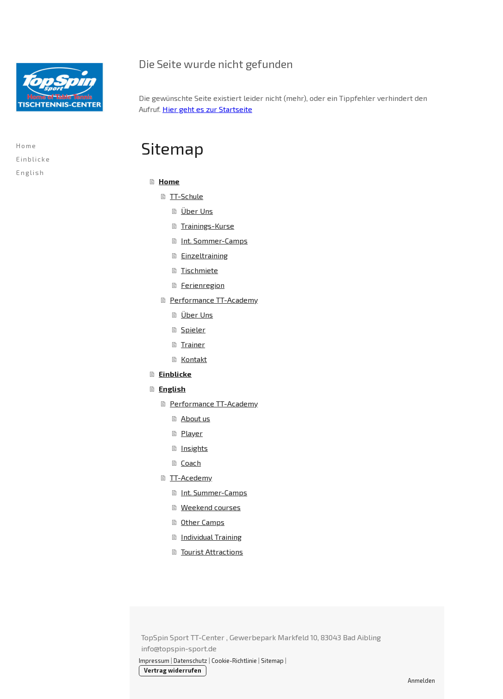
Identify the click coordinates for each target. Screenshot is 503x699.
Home (26, 146)
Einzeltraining (204, 255)
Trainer (193, 344)
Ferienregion (202, 285)
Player (192, 433)
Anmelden (421, 680)
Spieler (193, 329)
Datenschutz (190, 660)
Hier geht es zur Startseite (207, 109)
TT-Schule (186, 196)
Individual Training (211, 536)
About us (195, 418)
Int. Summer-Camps (214, 492)
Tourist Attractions (212, 551)
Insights (194, 447)
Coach (191, 462)
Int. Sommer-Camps (214, 240)
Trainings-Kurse (207, 225)
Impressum (154, 660)
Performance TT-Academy (214, 299)
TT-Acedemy (191, 477)
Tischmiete (199, 270)
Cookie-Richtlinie (234, 660)
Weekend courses (211, 507)
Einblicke (33, 159)
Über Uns (197, 210)
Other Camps (202, 522)
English (30, 172)
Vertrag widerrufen (172, 670)
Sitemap (272, 660)
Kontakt (194, 359)
